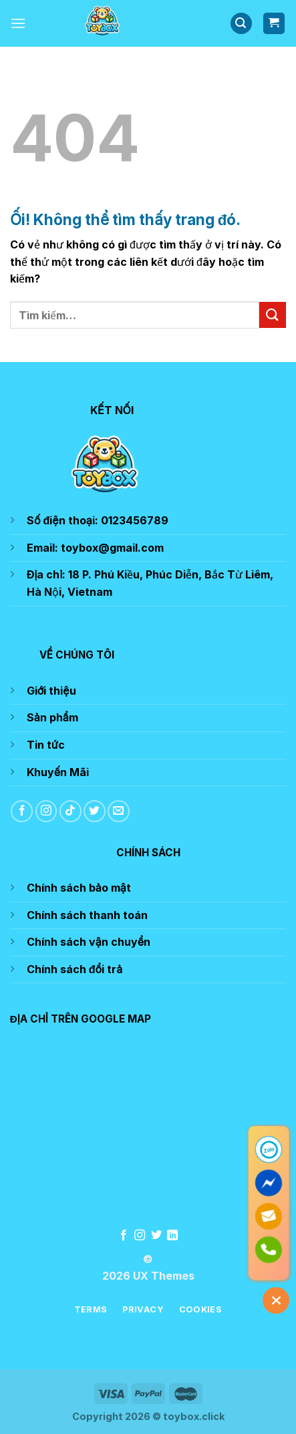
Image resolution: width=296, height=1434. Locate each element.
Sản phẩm (52, 717)
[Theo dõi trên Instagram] (46, 811)
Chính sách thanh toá (84, 915)
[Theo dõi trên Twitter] (95, 811)
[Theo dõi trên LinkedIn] (172, 1236)
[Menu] (18, 23)
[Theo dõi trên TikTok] (70, 811)
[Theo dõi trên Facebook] (22, 811)
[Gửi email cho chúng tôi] (119, 811)
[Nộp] (272, 315)
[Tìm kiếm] (241, 24)
